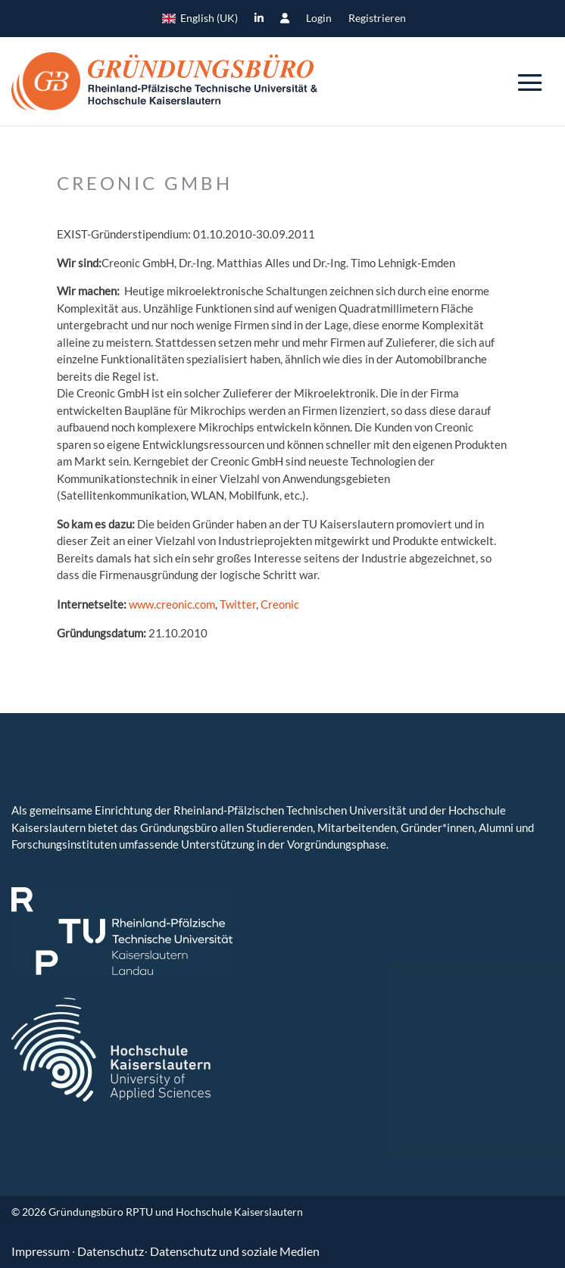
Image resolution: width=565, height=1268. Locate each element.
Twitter (238, 604)
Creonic (280, 604)
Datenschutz (110, 1251)
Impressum (41, 1251)
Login (319, 18)
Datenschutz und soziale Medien (235, 1251)
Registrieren (377, 18)
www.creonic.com (172, 604)
